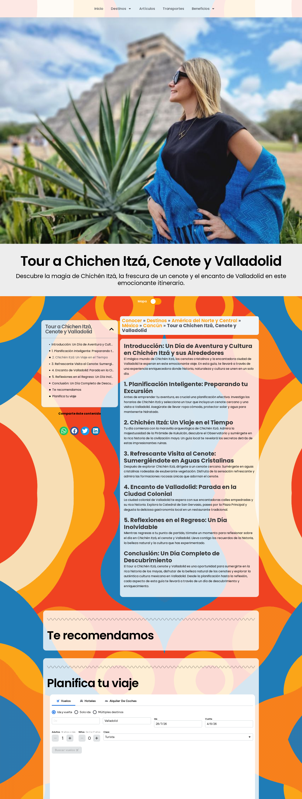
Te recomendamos (66, 389)
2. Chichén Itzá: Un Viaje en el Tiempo (80, 357)
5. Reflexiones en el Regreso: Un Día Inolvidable (83, 377)
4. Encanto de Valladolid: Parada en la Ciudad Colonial (83, 370)
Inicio (98, 8)
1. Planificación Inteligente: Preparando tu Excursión (83, 351)
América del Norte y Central (204, 320)
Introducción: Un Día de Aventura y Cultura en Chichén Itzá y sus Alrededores (82, 344)
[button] (111, 329)
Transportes (173, 8)
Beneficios (203, 8)
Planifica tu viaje (64, 396)
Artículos (147, 8)
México (130, 325)
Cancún (152, 325)
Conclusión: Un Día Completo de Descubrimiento (83, 383)
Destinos (121, 8)
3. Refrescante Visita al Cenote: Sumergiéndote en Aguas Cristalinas (83, 364)
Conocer (132, 320)
